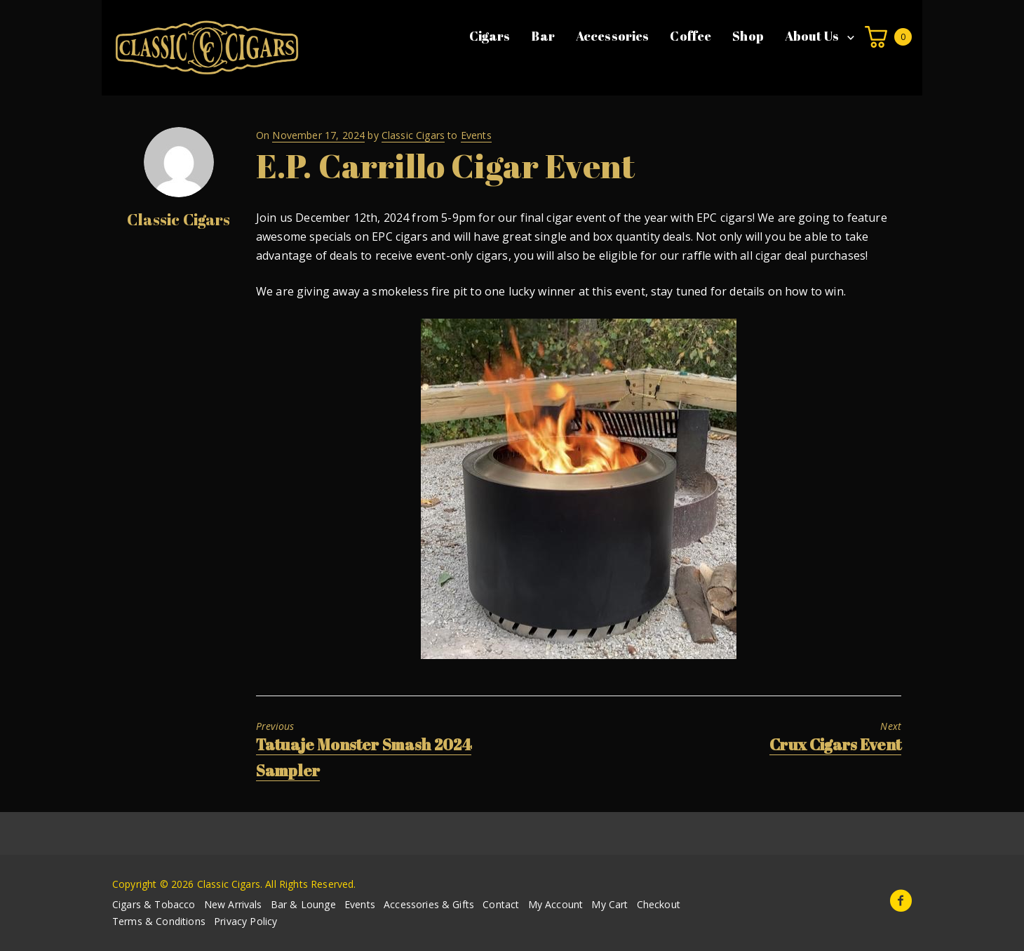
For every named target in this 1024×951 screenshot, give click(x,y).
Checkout (658, 904)
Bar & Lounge (303, 904)
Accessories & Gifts (429, 904)
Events (476, 135)
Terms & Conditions (159, 921)
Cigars (490, 35)
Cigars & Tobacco (154, 904)
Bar (542, 35)
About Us (812, 35)
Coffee (690, 35)
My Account (556, 904)
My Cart (609, 904)
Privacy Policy (245, 921)
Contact (501, 904)
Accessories (612, 35)
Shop (748, 35)
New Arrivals (233, 904)
